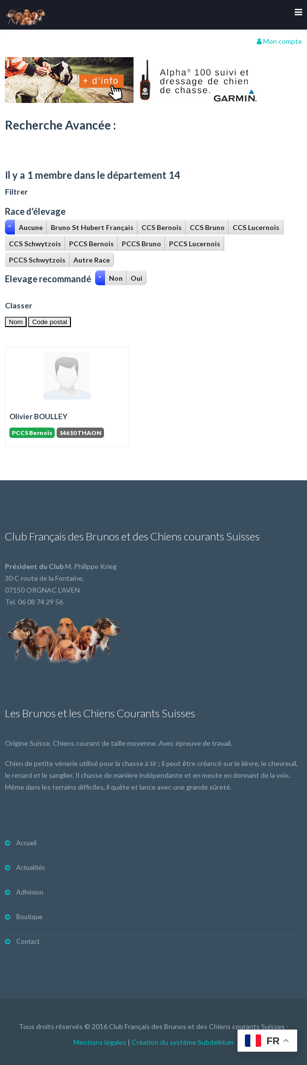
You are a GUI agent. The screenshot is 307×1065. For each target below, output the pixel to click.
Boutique (29, 917)
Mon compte (279, 41)
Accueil (26, 843)
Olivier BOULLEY (38, 416)
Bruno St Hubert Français (92, 227)
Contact (27, 941)
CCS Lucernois (256, 227)
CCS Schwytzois (35, 243)
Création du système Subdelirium (183, 1042)
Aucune (31, 227)
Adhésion (29, 892)
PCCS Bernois (91, 243)
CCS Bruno (207, 227)
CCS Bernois (161, 227)
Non (116, 278)
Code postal (49, 322)
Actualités (30, 867)
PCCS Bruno (141, 243)
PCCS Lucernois (194, 243)
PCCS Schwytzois (37, 260)
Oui (136, 278)
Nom (16, 322)
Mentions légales (99, 1042)
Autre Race (91, 260)
